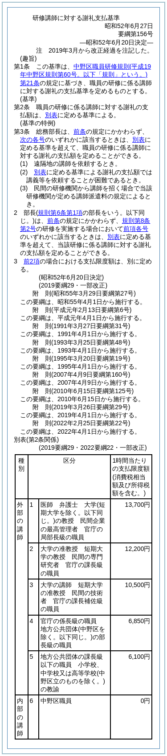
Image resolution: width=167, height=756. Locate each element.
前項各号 (135, 228)
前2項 (32, 261)
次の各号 (32, 139)
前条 (79, 131)
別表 (51, 115)
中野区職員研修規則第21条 (85, 74)
